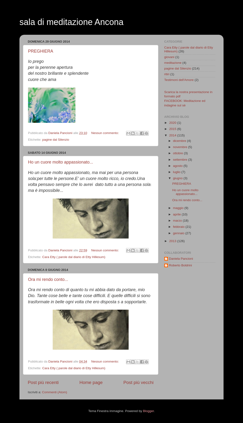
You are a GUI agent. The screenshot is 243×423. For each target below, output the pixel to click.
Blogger (148, 411)
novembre (180, 147)
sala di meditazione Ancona (71, 22)
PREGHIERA (40, 51)
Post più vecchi (138, 382)
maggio (178, 208)
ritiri (166, 74)
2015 (173, 129)
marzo (178, 220)
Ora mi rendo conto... (48, 279)
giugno (178, 178)
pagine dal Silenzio (55, 139)
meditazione (173, 63)
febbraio (179, 227)
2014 (173, 135)
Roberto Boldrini (180, 265)
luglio (177, 172)
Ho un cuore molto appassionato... (60, 162)
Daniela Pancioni (181, 258)
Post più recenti (43, 382)
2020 (173, 122)
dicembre (180, 141)
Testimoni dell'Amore (179, 80)
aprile (177, 214)
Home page (91, 382)
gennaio (179, 233)
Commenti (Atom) (54, 392)
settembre (180, 159)
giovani (169, 57)
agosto (178, 166)
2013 (173, 241)
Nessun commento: (105, 133)
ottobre (178, 153)
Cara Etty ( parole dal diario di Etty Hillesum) (73, 257)
